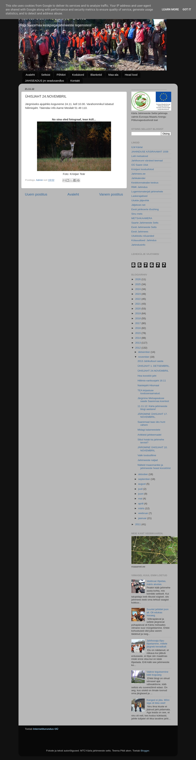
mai (140, 498)
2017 (138, 323)
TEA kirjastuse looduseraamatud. (149, 392)
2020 (138, 308)
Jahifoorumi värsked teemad (147, 160)
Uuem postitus (36, 194)
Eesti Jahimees (139, 231)
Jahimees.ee (138, 173)
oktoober (143, 474)
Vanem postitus (111, 194)
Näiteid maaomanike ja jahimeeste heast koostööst (154, 466)
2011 (138, 524)
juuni (141, 493)
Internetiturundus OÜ (45, 729)
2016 (138, 328)
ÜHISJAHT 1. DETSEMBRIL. (154, 366)
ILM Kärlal (137, 147)
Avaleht (30, 74)
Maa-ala (113, 74)
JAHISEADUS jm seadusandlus (44, 80)
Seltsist (45, 74)
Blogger (145, 750)
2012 (138, 347)
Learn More (170, 9)
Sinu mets (137, 213)
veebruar (143, 513)
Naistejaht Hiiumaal (148, 385)
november (144, 356)
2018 (138, 318)
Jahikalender (138, 178)
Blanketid (96, 74)
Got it (186, 9)
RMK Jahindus (139, 187)
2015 (138, 333)
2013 (138, 342)
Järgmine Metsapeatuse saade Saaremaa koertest (153, 400)
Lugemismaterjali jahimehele (147, 191)
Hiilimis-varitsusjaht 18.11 (152, 380)
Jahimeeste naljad (148, 460)
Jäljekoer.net (138, 204)
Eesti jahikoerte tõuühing (145, 209)
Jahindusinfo (138, 244)
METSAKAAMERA (141, 218)
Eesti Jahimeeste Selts (144, 227)
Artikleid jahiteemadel (149, 434)
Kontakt (75, 80)
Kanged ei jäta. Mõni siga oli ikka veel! (158, 701)
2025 (138, 284)
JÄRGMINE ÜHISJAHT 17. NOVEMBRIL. (152, 415)
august (142, 483)
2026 (138, 279)
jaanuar (142, 518)
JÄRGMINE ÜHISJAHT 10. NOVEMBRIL (152, 449)
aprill (141, 503)
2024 (138, 289)
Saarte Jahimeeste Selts (144, 222)
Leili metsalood (139, 156)
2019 (138, 313)
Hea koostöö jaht (147, 375)
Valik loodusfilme (147, 455)
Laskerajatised (139, 196)
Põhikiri (61, 74)
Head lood (131, 74)
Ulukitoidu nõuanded (142, 235)
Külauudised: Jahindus (144, 240)
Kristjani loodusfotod (142, 169)
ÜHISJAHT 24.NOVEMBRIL (153, 370)
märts (141, 508)
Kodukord (78, 74)
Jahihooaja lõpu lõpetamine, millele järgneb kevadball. (157, 643)
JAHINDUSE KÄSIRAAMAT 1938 (149, 151)
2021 (138, 303)
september (144, 479)
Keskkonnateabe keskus (144, 182)
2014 (138, 337)
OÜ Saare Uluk (139, 164)
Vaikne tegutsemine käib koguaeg (157, 673)
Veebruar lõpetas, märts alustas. (156, 582)
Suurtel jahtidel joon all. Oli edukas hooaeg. (158, 612)
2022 (138, 299)
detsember (144, 352)
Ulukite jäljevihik (140, 200)
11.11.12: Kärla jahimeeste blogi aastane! (152, 408)
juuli (140, 488)
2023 (138, 294)
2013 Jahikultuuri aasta (150, 361)
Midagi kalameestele (149, 429)
